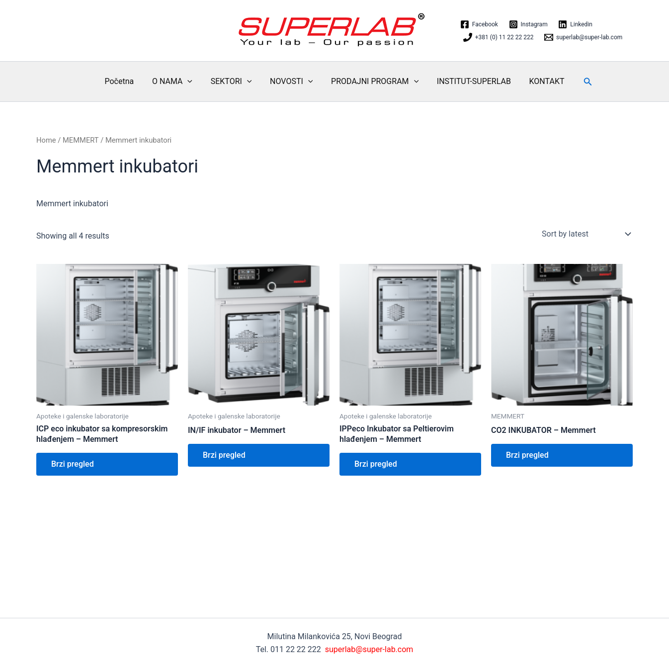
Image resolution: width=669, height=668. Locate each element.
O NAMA (177, 81)
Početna (126, 81)
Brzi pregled (72, 464)
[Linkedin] (575, 24)
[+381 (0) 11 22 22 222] (498, 37)
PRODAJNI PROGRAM (372, 81)
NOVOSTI (291, 81)
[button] (580, 82)
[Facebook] (479, 24)
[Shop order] (585, 234)
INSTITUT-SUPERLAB (469, 81)
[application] (192, 81)
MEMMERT (81, 140)
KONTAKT (540, 81)
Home (46, 140)
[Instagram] (528, 24)
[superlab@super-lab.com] (583, 37)
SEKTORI (233, 81)
